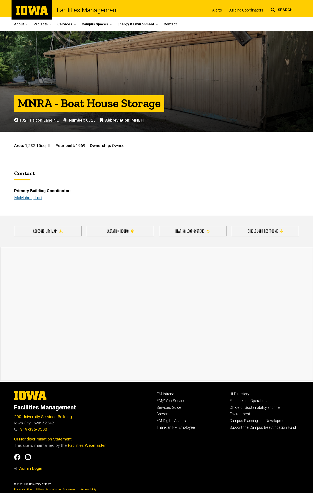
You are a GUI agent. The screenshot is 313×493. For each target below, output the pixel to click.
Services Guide (168, 407)
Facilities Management (87, 10)
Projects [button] (40, 24)
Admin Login (30, 468)
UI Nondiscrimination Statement (43, 439)
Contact (170, 24)
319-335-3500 (30, 429)
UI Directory (239, 394)
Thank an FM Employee (175, 427)
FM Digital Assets (171, 421)
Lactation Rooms (120, 231)
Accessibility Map (48, 231)
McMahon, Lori (28, 197)
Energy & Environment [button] (136, 24)
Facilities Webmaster (87, 445)
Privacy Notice (23, 489)
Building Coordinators (245, 10)
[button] (281, 9)
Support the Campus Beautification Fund (263, 427)
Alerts (217, 10)
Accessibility (88, 489)
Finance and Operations (249, 401)
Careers (162, 414)
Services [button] (64, 24)
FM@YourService (170, 401)
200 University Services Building (43, 416)
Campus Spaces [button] (95, 24)
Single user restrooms (265, 231)
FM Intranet (166, 394)
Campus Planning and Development (259, 421)
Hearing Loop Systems (192, 231)
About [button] (19, 24)
